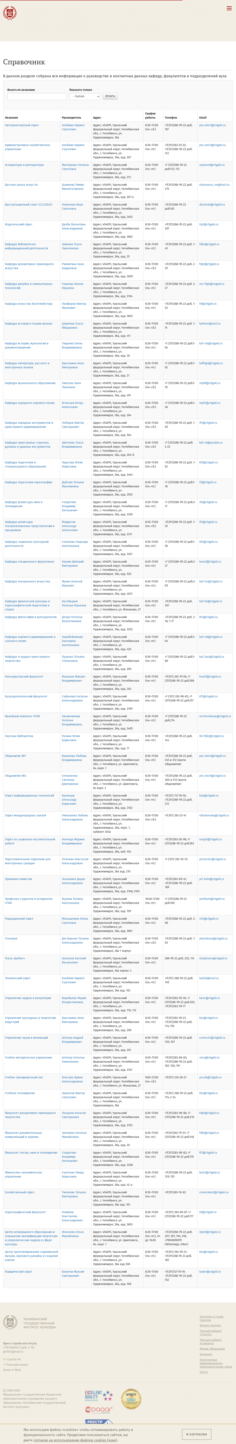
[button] (184, 8)
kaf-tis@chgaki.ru (210, 581)
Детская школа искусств (21, 185)
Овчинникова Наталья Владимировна (72, 720)
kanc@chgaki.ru (209, 998)
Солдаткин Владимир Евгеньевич (70, 506)
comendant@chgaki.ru (214, 1192)
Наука (28, 16)
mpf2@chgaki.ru (209, 403)
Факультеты (90, 1333)
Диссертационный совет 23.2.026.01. (29, 204)
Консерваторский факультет (24, 676)
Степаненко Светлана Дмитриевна (70, 780)
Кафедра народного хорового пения (30, 403)
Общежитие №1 (15, 756)
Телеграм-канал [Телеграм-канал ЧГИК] (17, 1364)
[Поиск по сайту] (190, 8)
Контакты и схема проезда (139, 14)
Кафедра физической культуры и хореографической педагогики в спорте (27, 605)
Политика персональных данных (157, 1363)
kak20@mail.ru (209, 978)
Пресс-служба (91, 1355)
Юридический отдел (18, 1271)
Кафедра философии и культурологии (31, 617)
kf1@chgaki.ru (208, 696)
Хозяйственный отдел (19, 1192)
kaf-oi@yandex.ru (211, 442)
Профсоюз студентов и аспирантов (156, 1344)
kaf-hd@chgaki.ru (210, 637)
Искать (110, 96)
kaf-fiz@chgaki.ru (210, 601)
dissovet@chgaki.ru (212, 204)
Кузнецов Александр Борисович (69, 800)
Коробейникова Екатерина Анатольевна (72, 641)
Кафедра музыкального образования (30, 383)
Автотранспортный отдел (22, 125)
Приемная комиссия (18, 879)
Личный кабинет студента (138, 22)
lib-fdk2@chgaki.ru (211, 736)
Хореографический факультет (25, 1212)
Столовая (11, 938)
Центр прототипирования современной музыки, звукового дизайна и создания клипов (31, 1256)
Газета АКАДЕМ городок (156, 1356)
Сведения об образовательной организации (142, 9)
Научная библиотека (19, 736)
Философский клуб (153, 1336)
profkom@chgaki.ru (212, 899)
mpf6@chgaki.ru (209, 383)
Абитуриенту (73, 7)
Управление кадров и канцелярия (28, 998)
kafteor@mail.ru (210, 323)
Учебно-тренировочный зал (24, 1077)
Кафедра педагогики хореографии (28, 482)
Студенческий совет (154, 1351)
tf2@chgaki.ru (208, 522)
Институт (31, 7)
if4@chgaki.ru (208, 423)
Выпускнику (73, 16)
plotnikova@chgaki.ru (213, 938)
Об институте (90, 1316)
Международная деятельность (37, 27)
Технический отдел (17, 978)
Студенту (70, 11)
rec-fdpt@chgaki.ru (211, 284)
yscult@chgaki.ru (210, 1077)
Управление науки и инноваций (26, 1037)
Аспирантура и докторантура (24, 165)
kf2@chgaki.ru (208, 542)
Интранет (206, 1354)
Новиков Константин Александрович (72, 1216)
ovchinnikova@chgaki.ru (215, 716)
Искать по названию (21, 90)
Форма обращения (212, 1349)
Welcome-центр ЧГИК (155, 1322)
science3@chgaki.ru (212, 1037)
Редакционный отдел (19, 918)
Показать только (80, 90)
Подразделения (92, 1327)
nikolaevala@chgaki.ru (214, 815)
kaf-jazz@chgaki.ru (211, 657)
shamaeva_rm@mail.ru (214, 185)
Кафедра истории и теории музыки (28, 323)
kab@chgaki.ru (209, 795)
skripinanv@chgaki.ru (213, 958)
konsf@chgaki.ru (210, 561)
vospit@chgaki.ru (210, 839)
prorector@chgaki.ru (212, 859)
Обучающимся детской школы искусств (76, 28)
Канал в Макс (12, 1370)
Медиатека (89, 1349)
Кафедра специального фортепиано (29, 561)
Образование (34, 11)
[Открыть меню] (229, 10)
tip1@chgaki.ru (208, 224)
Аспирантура (90, 1344)
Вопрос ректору (210, 1325)
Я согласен (196, 1434)
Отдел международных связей (25, 815)
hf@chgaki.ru (208, 304)
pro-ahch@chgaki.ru (212, 125)
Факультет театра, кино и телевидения (31, 1152)
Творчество (33, 20)
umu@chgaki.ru (209, 1057)
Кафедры (88, 1338)
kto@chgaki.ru (208, 1018)
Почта (204, 1372)
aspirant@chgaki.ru (212, 165)
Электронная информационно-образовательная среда (142, 31)
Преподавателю (76, 20)
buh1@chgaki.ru (209, 1172)
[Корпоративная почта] (196, 8)
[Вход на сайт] (208, 8)
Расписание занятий (135, 18)
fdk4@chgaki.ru (209, 244)
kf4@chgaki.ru (208, 617)
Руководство (90, 1322)
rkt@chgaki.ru (208, 502)
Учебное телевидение (20, 1093)
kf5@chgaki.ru (208, 462)
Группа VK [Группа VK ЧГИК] (14, 1359)
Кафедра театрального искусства (27, 581)
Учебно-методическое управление (28, 1057)
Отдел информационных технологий (29, 795)
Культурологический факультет (26, 696)
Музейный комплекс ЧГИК (22, 716)
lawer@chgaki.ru (210, 1271)
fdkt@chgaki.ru (209, 1133)
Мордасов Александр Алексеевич (70, 526)
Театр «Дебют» (15, 958)
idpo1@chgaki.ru (210, 1232)
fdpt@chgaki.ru (209, 264)
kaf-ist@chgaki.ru (210, 343)
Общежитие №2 (15, 776)
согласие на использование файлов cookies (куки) (75, 1440)
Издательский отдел (18, 224)
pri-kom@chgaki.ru (211, 879)
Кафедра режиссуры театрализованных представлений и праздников (29, 526)
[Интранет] (202, 8)
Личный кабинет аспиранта (139, 26)
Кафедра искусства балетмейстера (28, 304)
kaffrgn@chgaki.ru (211, 363)
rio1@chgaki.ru (208, 918)
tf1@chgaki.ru (208, 1152)
